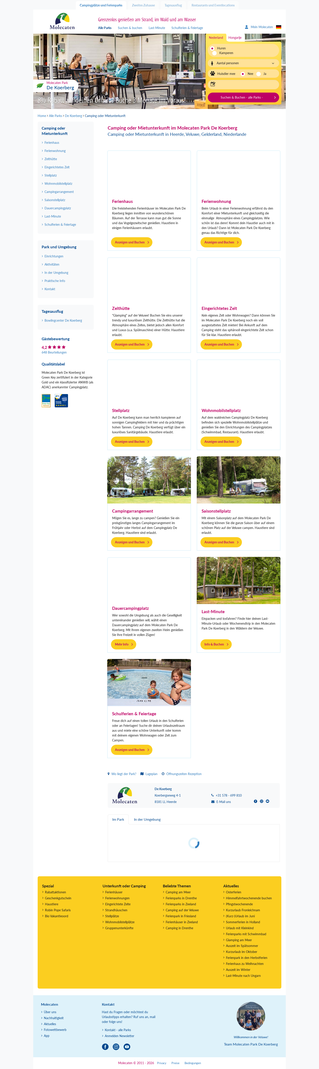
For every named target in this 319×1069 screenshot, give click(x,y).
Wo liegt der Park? (122, 774)
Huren (221, 48)
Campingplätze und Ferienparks (101, 5)
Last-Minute (157, 28)
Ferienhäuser (114, 892)
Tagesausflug (173, 5)
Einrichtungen (54, 256)
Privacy (161, 1063)
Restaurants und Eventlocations (213, 5)
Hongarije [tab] (234, 37)
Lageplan (149, 774)
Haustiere (51, 904)
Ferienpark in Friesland (181, 916)
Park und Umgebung (59, 247)
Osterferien (233, 892)
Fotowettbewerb (55, 1030)
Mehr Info (121, 644)
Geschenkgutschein (58, 898)
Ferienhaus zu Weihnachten (245, 964)
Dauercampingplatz (130, 608)
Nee (250, 74)
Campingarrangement (132, 510)
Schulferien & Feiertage (187, 28)
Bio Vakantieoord (56, 916)
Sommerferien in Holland (243, 922)
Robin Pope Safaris (58, 910)
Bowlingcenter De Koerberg (63, 320)
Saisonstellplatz (216, 510)
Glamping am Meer (239, 940)
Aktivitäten (52, 264)
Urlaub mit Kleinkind (240, 928)
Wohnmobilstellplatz (221, 410)
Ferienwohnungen (117, 898)
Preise (175, 1063)
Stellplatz (121, 410)
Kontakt (50, 289)
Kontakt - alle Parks (118, 1030)
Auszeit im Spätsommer (242, 946)
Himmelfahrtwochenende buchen (249, 898)
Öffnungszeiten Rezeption (182, 774)
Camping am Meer (178, 892)
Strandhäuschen (116, 910)
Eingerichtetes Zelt (219, 308)
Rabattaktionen (55, 892)
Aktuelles (50, 1024)
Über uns (50, 1012)
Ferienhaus (122, 201)
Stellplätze (112, 916)
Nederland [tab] (216, 37)
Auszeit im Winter (238, 970)
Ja (264, 74)
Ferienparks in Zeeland (181, 904)
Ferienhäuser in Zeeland (182, 922)
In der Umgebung (56, 272)
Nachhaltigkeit (54, 1018)
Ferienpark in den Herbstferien (246, 958)
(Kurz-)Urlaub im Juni (240, 916)
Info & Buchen (214, 644)
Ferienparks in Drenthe (181, 898)
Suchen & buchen (130, 28)
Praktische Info (55, 281)
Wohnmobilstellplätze (119, 922)
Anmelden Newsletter (119, 1036)
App (46, 1036)
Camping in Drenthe (179, 928)
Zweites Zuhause (143, 5)
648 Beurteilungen (54, 352)
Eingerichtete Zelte (117, 904)
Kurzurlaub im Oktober (241, 952)
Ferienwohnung (216, 201)
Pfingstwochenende (239, 904)
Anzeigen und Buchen (130, 242)
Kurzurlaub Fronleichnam (243, 910)
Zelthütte (121, 308)
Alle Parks (104, 28)
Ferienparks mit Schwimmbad (246, 934)
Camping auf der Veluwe (182, 910)
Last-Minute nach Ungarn (243, 976)
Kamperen (223, 53)
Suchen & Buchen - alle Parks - (242, 97)
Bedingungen (193, 1063)
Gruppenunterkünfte (119, 928)
